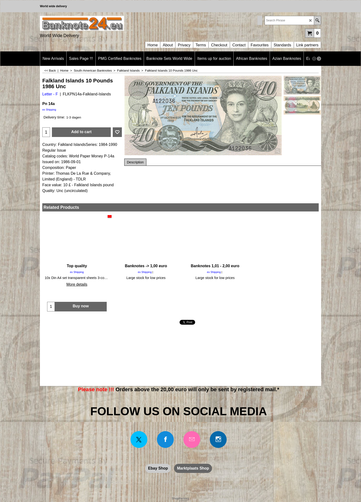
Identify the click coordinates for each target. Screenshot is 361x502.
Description (135, 162)
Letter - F (50, 94)
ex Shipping (49, 109)
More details (76, 284)
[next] (319, 58)
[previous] (314, 58)
